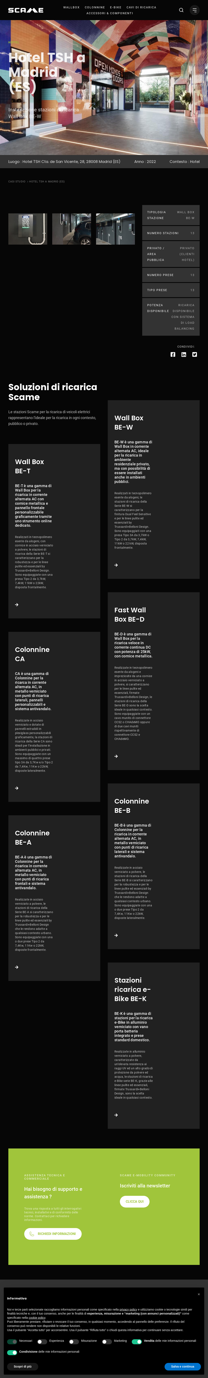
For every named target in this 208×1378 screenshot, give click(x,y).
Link (54, 531)
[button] (198, 1294)
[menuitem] (71, 7)
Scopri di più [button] (23, 1366)
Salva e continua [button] (182, 1366)
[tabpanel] (28, 229)
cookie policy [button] (37, 1317)
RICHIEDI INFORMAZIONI (57, 1234)
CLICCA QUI (135, 1202)
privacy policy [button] (128, 1309)
